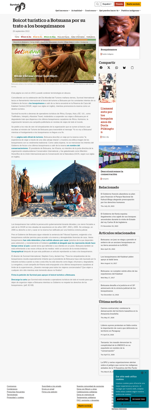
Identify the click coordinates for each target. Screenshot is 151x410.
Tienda (119, 4)
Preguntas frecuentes (16, 373)
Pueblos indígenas (130, 11)
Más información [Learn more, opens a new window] (139, 394)
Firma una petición (49, 373)
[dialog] (131, 389)
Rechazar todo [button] (138, 399)
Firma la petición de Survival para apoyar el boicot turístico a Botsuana (43, 275)
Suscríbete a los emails (51, 368)
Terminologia (12, 376)
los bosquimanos (37, 103)
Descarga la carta (19, 280)
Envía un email (48, 371)
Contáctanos (12, 371)
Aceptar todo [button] (122, 399)
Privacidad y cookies (15, 379)
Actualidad (76, 11)
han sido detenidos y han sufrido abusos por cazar (46, 240)
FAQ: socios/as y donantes (88, 382)
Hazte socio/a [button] (133, 4)
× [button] (145, 373)
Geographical (17, 251)
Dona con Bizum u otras (87, 371)
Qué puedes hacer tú (108, 11)
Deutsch (115, 368)
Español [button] (107, 4)
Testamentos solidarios (86, 379)
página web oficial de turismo (30, 137)
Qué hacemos (61, 11)
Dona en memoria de (85, 376)
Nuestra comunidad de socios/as (90, 368)
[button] (97, 4)
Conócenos (90, 11)
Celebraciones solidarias (87, 373)
